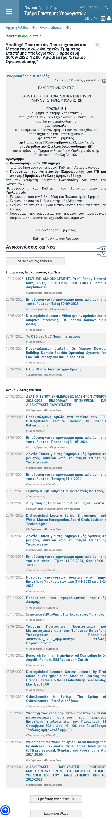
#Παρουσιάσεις (19, 76)
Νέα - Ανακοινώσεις (47, 28)
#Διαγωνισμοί (34, 508)
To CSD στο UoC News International (53, 336)
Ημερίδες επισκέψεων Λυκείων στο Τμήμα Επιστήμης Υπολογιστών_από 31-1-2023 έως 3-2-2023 (66, 582)
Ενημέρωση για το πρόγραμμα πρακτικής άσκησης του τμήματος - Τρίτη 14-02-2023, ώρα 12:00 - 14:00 (66, 561)
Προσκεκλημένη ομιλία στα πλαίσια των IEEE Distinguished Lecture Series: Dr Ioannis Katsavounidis (66, 421)
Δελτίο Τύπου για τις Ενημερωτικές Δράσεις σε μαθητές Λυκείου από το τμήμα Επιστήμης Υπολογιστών (66, 458)
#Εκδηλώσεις (34, 292)
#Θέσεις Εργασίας (37, 309)
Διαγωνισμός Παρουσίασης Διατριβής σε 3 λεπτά (65, 503)
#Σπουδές (41, 76)
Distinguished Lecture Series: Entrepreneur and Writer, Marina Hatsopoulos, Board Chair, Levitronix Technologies (66, 520)
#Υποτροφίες (72, 508)
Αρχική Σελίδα (17, 28)
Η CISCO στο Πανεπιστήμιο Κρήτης (53, 369)
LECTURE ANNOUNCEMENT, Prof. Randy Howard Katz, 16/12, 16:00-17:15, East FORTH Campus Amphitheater (66, 283)
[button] (5, 810)
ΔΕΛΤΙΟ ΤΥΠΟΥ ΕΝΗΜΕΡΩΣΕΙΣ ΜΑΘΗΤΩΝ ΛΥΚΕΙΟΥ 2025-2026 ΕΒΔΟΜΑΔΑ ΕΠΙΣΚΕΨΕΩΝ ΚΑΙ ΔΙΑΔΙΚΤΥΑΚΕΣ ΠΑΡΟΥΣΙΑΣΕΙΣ (66, 401)
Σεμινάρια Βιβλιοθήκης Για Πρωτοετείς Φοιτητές (65, 491)
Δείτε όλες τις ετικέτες (35, 261)
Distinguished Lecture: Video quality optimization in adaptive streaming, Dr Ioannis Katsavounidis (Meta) (66, 320)
